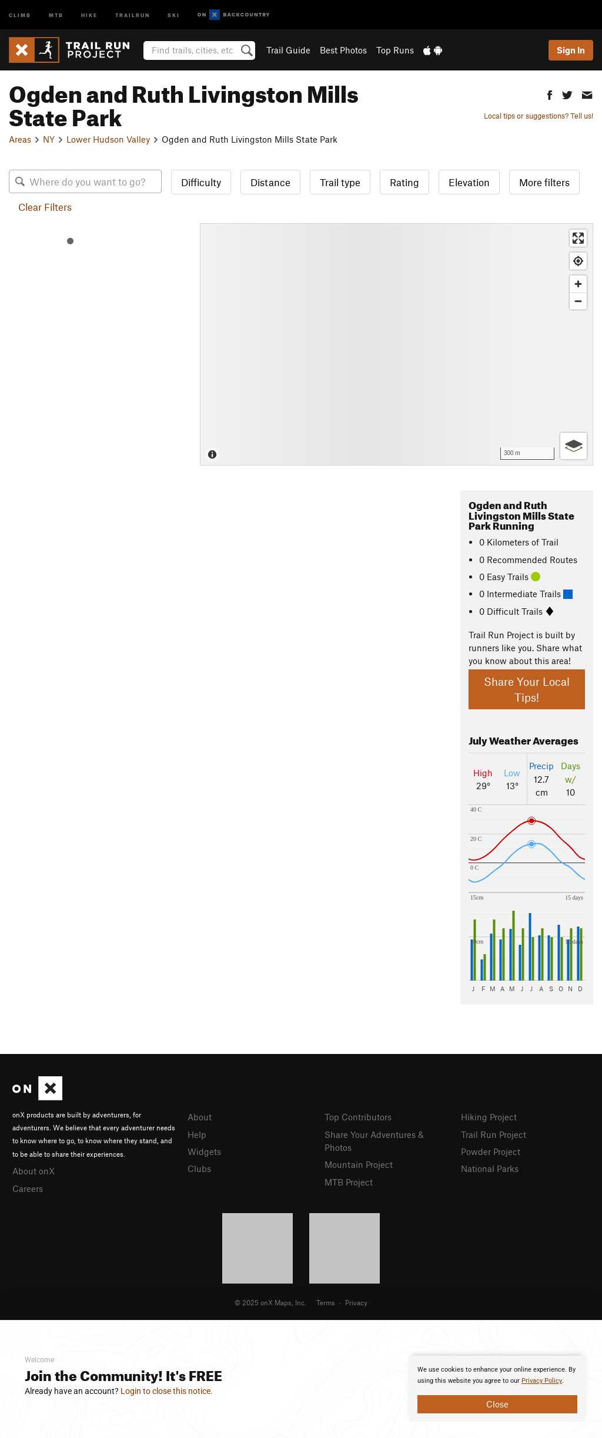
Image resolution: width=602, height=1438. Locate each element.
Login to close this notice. (167, 1391)
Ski (174, 14)
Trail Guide (288, 50)
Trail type (340, 182)
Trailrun (132, 14)
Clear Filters (45, 207)
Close (497, 1404)
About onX (33, 1171)
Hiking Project (489, 1117)
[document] (497, 1388)
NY (49, 139)
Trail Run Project (493, 1134)
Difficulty (201, 182)
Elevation (469, 182)
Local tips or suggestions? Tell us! (538, 115)
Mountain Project (359, 1164)
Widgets (204, 1151)
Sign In (571, 50)
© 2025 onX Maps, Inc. (270, 1302)
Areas (20, 139)
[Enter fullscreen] (578, 238)
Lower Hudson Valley (108, 139)
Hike (89, 14)
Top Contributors (358, 1117)
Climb (20, 14)
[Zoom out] (578, 300)
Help (197, 1134)
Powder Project (490, 1151)
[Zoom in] (578, 283)
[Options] (573, 446)
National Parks (490, 1168)
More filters (544, 182)
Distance (270, 182)
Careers (27, 1188)
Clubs (199, 1168)
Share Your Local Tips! (527, 689)
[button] (550, 93)
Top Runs (395, 50)
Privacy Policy (541, 1381)
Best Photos (343, 50)
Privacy (356, 1302)
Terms (325, 1302)
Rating (404, 182)
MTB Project (349, 1182)
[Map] (396, 344)
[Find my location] (578, 261)
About (200, 1117)
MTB (56, 14)
